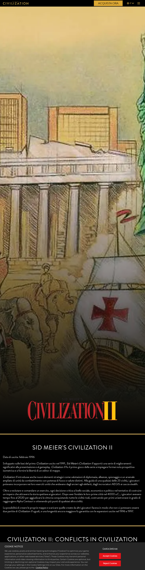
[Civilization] (16, 3)
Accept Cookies (110, 558)
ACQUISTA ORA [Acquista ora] (108, 3)
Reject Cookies (110, 566)
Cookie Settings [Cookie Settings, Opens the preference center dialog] (110, 551)
